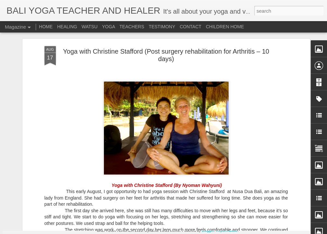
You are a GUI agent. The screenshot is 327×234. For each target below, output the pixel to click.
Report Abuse (227, 230)
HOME (46, 26)
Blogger (208, 230)
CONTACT (190, 26)
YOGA (109, 26)
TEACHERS (131, 26)
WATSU (89, 26)
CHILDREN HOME (225, 26)
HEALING (67, 26)
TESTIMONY (162, 26)
